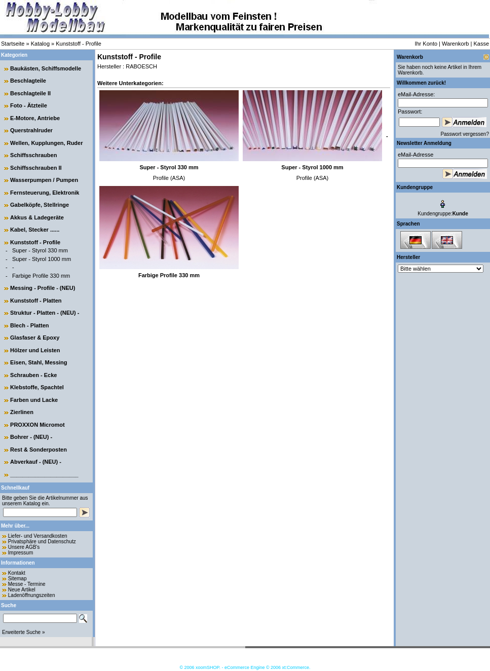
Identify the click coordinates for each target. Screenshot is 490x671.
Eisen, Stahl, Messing (38, 362)
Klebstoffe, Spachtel (37, 387)
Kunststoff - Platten (35, 300)
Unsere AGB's (24, 547)
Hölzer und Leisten (35, 350)
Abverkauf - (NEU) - (35, 462)
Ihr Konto (425, 44)
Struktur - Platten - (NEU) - (44, 313)
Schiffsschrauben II (35, 168)
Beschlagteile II (30, 93)
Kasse (481, 44)
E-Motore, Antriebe (35, 118)
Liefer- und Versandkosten (37, 536)
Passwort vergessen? (464, 134)
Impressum (20, 552)
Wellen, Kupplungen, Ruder (46, 143)
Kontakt (16, 573)
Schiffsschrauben (33, 155)
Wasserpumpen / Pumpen (44, 180)
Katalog (40, 44)
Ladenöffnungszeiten (31, 595)
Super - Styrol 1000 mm (41, 259)
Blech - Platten (29, 325)
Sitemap (17, 578)
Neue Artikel (21, 589)
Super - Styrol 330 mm (40, 250)
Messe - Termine (27, 584)
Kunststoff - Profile (78, 44)
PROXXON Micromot (37, 425)
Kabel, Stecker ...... (34, 230)
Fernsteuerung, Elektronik (44, 193)
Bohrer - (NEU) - (31, 437)
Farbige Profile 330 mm (41, 276)
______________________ (44, 474)
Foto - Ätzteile (28, 105)
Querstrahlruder (31, 130)
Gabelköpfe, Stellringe (39, 205)
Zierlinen (21, 412)
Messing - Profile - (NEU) (42, 288)
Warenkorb (455, 44)
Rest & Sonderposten (38, 449)
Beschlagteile (28, 81)
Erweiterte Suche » (23, 632)
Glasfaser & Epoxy (34, 337)
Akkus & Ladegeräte (37, 217)
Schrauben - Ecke (33, 375)
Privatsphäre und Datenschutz (42, 541)
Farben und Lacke (34, 400)
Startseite (12, 44)
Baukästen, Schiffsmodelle (45, 68)
